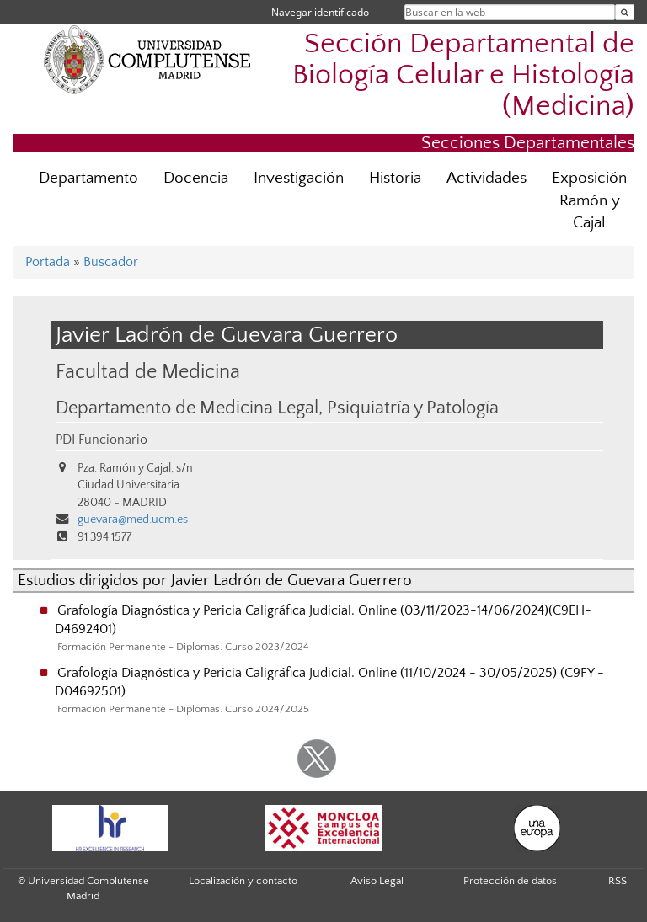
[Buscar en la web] (624, 12)
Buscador (110, 261)
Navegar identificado (320, 12)
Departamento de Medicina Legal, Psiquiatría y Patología (277, 408)
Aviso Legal (377, 881)
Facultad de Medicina (148, 371)
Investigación (299, 178)
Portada (47, 261)
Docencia (195, 178)
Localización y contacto (243, 881)
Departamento (88, 178)
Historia (395, 178)
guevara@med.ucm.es (133, 519)
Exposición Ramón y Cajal (589, 200)
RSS (617, 881)
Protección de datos (510, 881)
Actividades (486, 178)
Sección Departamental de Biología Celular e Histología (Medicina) (463, 75)
